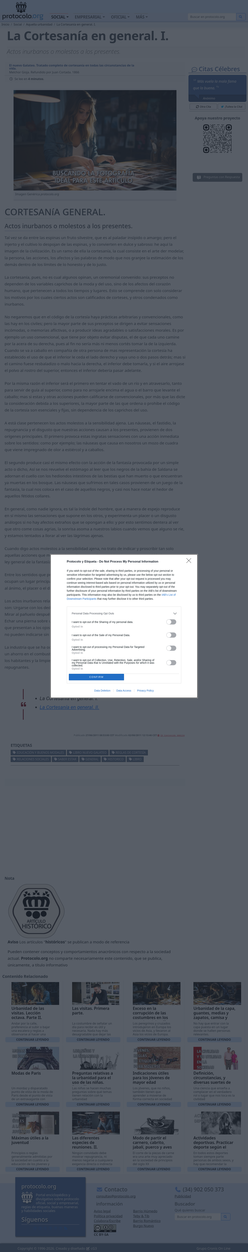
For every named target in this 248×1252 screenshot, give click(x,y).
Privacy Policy (145, 690)
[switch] (171, 621)
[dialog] (124, 626)
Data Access (123, 690)
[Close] (190, 561)
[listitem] (124, 614)
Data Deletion (102, 690)
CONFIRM (96, 677)
